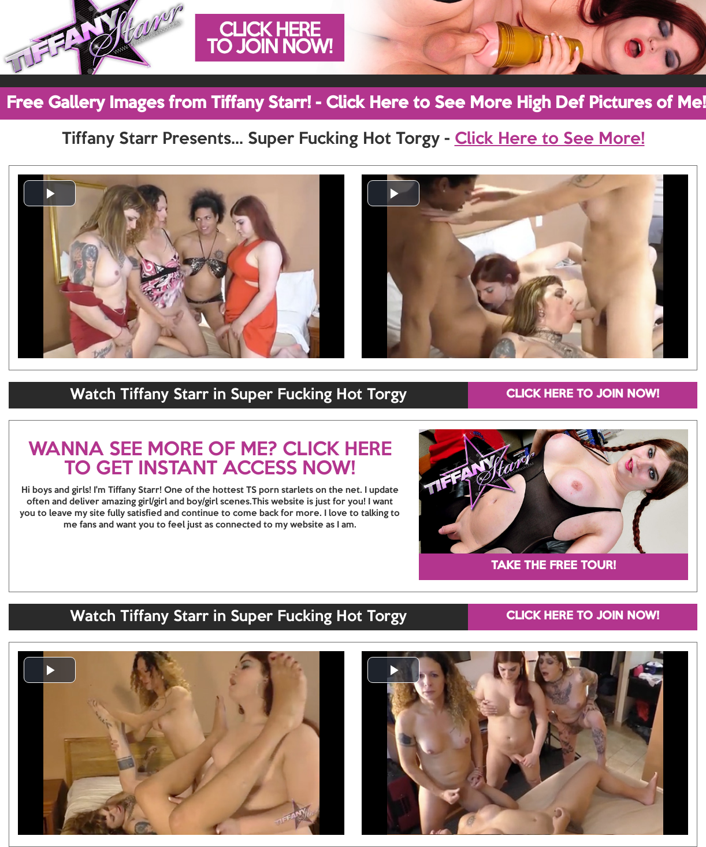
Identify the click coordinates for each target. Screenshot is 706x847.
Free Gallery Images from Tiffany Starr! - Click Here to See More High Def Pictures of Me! (356, 103)
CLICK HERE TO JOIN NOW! (582, 394)
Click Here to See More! (550, 139)
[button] (50, 193)
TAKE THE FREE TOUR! (553, 566)
